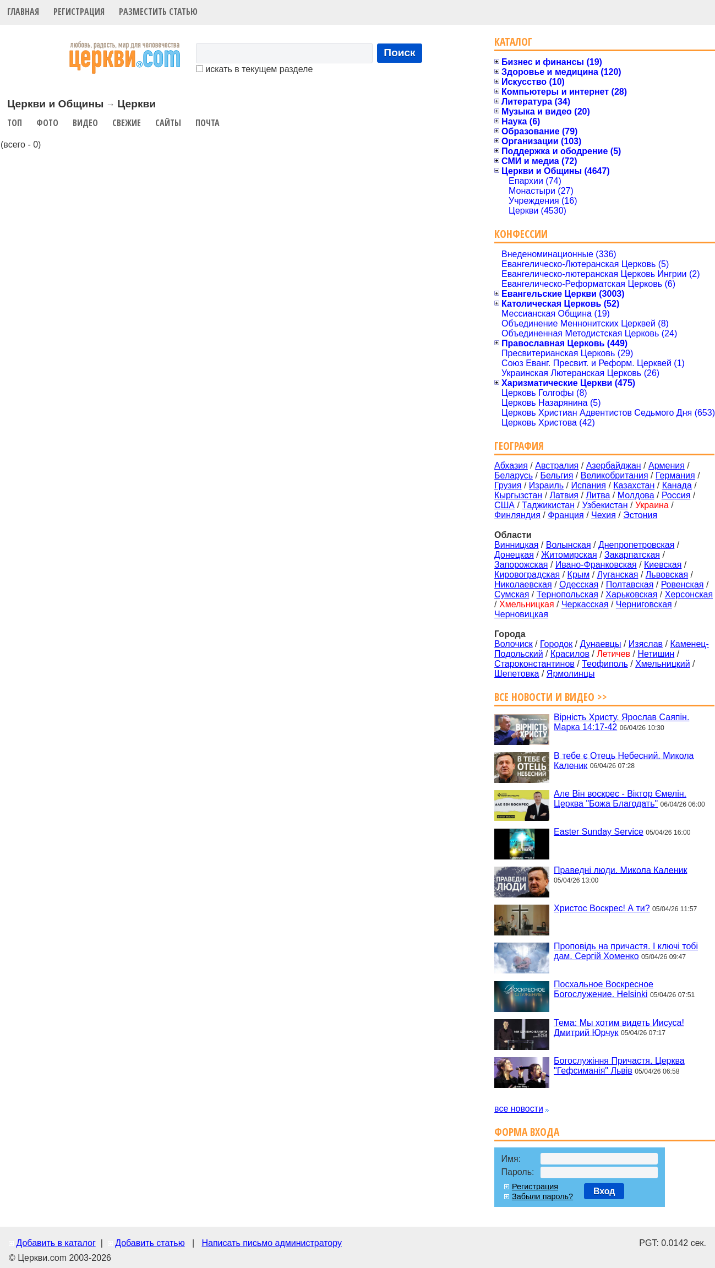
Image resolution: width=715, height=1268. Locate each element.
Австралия (556, 465)
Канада (677, 485)
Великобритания (614, 475)
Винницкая (516, 544)
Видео (85, 123)
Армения (666, 465)
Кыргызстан (518, 495)
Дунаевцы (600, 644)
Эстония (640, 515)
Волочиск (513, 644)
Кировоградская (527, 574)
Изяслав (646, 644)
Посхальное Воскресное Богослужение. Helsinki (603, 989)
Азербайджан (613, 465)
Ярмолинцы (571, 673)
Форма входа (526, 1131)
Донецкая (514, 554)
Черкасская (585, 604)
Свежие (126, 123)
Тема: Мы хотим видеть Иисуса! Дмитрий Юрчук (619, 1027)
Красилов (570, 654)
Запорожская (521, 564)
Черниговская (644, 604)
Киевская (662, 564)
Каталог (513, 41)
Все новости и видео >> (550, 696)
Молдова (636, 495)
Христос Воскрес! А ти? (602, 908)
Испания (588, 485)
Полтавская (630, 584)
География (519, 445)
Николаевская (523, 584)
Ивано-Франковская (596, 564)
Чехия (603, 515)
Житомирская (569, 554)
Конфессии (521, 233)
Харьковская (631, 594)
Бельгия (556, 475)
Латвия (564, 495)
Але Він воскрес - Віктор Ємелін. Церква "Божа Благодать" (620, 798)
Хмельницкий (662, 663)
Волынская (568, 544)
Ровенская (682, 584)
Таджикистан (548, 505)
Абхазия (511, 465)
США (504, 505)
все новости (518, 1108)
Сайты (168, 123)
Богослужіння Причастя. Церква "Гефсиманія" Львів (619, 1065)
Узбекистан (604, 505)
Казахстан (633, 485)
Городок (556, 644)
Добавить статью (150, 1243)
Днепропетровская (636, 544)
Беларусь (513, 475)
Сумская (511, 594)
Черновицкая (521, 614)
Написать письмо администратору (271, 1243)
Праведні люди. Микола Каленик (620, 869)
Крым (578, 574)
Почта (207, 123)
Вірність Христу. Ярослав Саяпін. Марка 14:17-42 (621, 722)
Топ (14, 123)
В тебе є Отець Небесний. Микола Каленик (624, 760)
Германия (675, 475)
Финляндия (517, 515)
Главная (23, 12)
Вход (604, 1191)
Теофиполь (605, 663)
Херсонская (689, 594)
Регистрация (79, 12)
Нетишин (655, 654)
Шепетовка (516, 673)
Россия (676, 495)
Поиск (400, 52)
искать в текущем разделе (254, 69)
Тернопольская (567, 594)
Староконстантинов (534, 663)
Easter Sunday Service (598, 831)
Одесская (578, 584)
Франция (566, 515)
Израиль (546, 485)
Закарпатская (632, 554)
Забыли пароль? (542, 1196)
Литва (598, 495)
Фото (47, 123)
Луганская (617, 574)
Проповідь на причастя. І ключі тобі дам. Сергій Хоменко (626, 951)
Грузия (507, 485)
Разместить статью (158, 12)
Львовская (667, 574)
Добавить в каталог (55, 1243)
